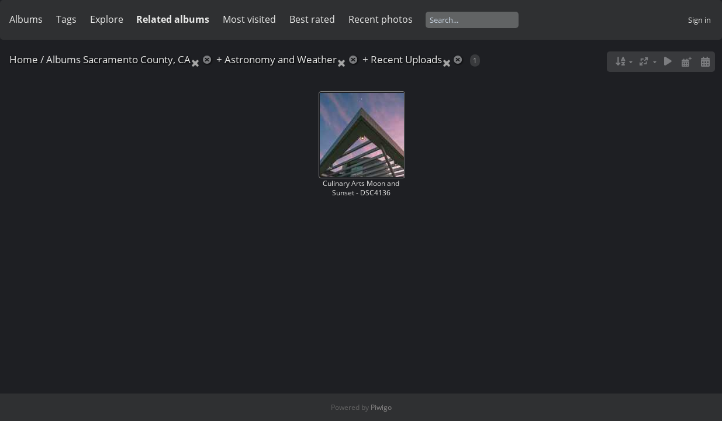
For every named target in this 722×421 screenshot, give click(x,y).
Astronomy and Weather (280, 59)
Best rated (312, 19)
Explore (106, 19)
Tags (66, 19)
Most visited (249, 19)
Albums (26, 19)
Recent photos (380, 19)
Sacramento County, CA (137, 59)
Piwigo (381, 407)
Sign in (699, 20)
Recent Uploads (406, 59)
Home (23, 59)
